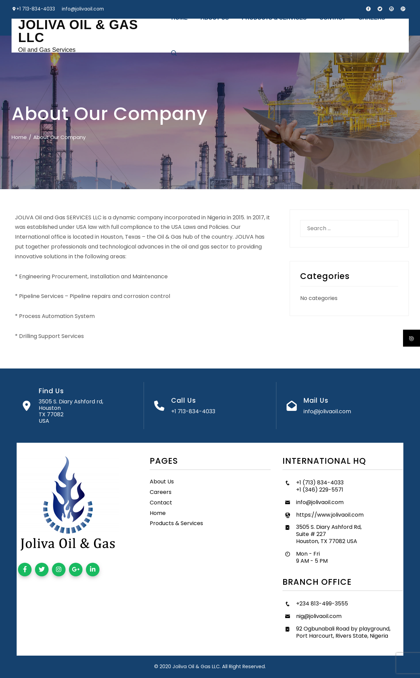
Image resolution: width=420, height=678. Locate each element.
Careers (160, 492)
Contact (161, 502)
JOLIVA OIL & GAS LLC (78, 31)
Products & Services (176, 523)
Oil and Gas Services (47, 49)
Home (158, 513)
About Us (162, 481)
